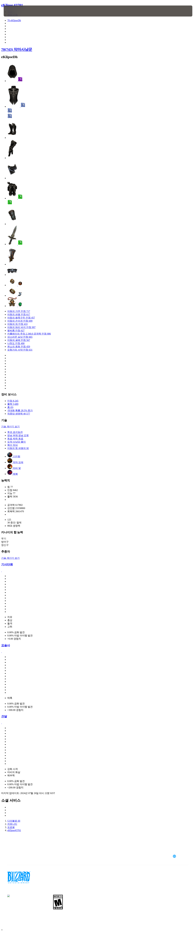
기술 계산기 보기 (10, 426)
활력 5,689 (12, 404)
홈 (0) (10, 407)
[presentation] (13, 11)
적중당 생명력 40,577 (18, 413)
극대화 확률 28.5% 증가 (20, 410)
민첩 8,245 (12, 401)
